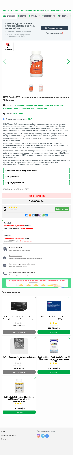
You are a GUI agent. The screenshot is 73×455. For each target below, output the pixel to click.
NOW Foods (18, 113)
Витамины (19, 105)
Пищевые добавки (34, 105)
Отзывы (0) (34, 16)
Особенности (48, 16)
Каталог (15, 10)
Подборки (63, 16)
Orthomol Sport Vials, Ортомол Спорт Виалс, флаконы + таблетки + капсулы (19, 318)
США (30, 119)
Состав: (22, 16)
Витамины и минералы (32, 10)
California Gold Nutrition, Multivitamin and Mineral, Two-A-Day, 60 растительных (19, 399)
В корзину (53, 332)
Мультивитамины (53, 10)
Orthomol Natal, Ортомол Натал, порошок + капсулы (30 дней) (54, 318)
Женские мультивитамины (34, 108)
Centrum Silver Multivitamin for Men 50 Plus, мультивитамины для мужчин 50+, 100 (54, 359)
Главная (5, 10)
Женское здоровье (54, 105)
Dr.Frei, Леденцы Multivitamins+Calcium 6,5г (19, 358)
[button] (68, 61)
